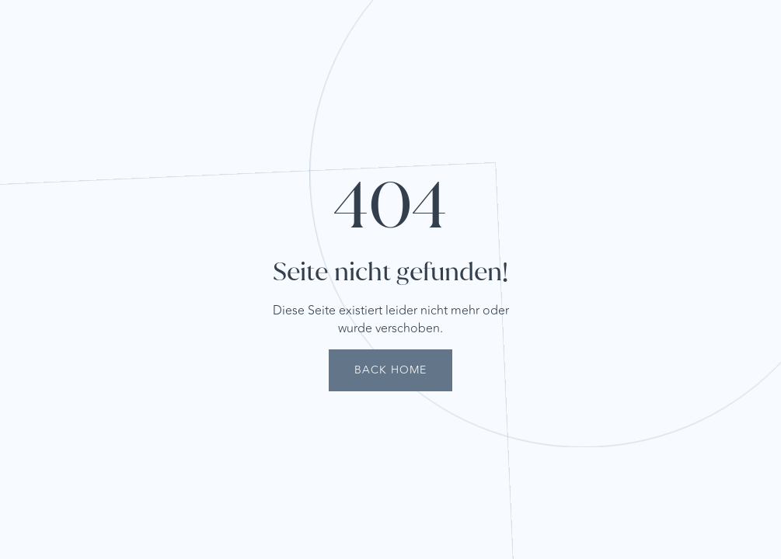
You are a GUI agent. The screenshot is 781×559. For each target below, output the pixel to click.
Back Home (390, 370)
